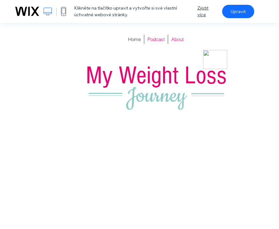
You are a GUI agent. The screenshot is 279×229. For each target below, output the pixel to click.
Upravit (238, 11)
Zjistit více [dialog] (202, 11)
